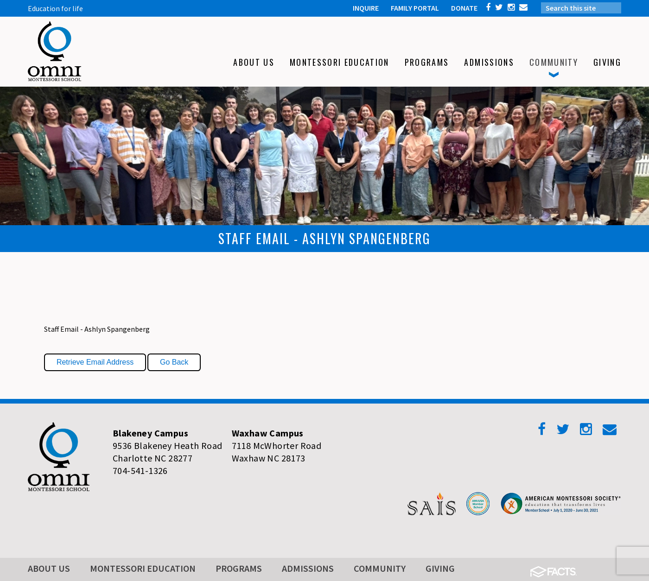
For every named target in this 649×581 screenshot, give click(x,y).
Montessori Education (143, 568)
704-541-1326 (140, 470)
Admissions (308, 568)
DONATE (464, 8)
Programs (239, 568)
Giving (440, 568)
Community (380, 568)
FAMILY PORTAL (415, 8)
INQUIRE (366, 8)
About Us (49, 568)
